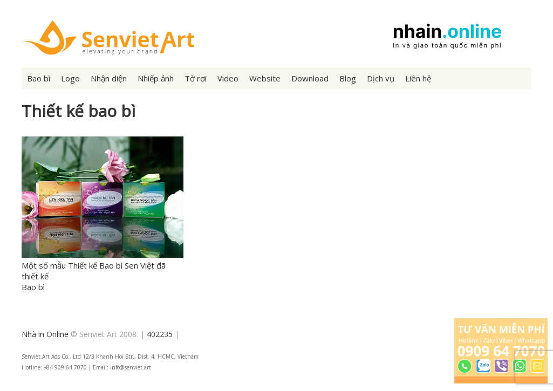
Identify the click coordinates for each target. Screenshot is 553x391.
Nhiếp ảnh (156, 78)
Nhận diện (109, 78)
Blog (347, 78)
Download (310, 78)
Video (227, 78)
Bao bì (38, 78)
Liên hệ (418, 78)
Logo (70, 78)
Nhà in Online (45, 334)
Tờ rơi (196, 78)
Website (265, 78)
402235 (160, 334)
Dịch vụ (380, 78)
